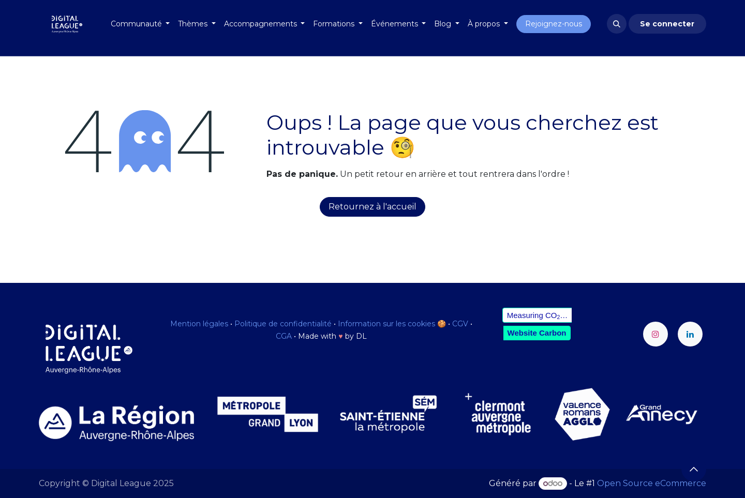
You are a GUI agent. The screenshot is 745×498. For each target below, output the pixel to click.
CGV (460, 323)
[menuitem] (140, 24)
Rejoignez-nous (553, 23)
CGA (284, 336)
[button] (617, 24)
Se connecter (667, 23)
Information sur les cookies (386, 323)
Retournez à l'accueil (372, 207)
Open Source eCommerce (651, 483)
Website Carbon (537, 332)
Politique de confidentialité (283, 323)
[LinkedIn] (690, 334)
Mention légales (199, 323)
